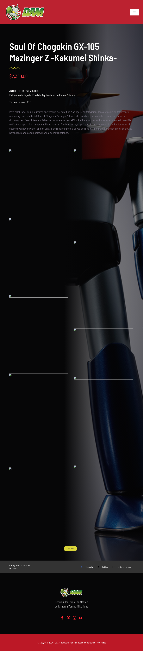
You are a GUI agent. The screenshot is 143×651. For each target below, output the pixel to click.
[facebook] (62, 618)
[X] (102, 567)
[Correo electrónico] (121, 567)
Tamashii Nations (69, 642)
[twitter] (68, 618)
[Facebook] (86, 567)
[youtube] (80, 618)
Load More (68, 548)
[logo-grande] (25, 4)
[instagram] (74, 618)
